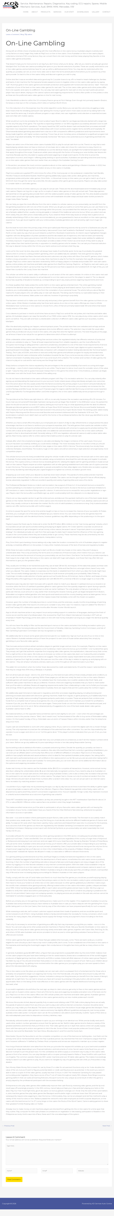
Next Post (107, 1130)
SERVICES (57, 16)
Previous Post (8, 1130)
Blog (24, 38)
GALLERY (95, 16)
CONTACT (106, 16)
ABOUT (35, 16)
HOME (25, 16)
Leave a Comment (13, 38)
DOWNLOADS (83, 16)
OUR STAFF (69, 16)
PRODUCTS (45, 16)
